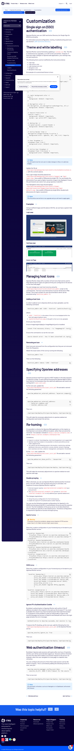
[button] (70, 747)
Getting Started (9, 29)
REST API (7, 84)
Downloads (36, 721)
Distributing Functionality (10, 48)
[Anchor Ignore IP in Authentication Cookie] (54, 604)
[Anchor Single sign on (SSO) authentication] (50, 31)
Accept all (53, 86)
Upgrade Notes (9, 41)
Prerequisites (8, 34)
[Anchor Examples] (36, 204)
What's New (6, 94)
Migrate (7, 39)
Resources (62, 727)
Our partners (23, 727)
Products (22, 721)
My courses (62, 723)
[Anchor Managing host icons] (58, 276)
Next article (66, 696)
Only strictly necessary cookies (39, 86)
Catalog (61, 725)
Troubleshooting (11, 63)
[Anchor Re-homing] (45, 424)
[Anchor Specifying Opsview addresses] (29, 373)
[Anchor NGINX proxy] (36, 565)
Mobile (7, 82)
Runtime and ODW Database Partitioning (12, 57)
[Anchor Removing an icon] (42, 342)
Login (70, 3)
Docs (6, 10)
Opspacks (7, 78)
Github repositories (38, 723)
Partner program (24, 725)
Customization (37, 10)
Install (7, 36)
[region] (37, 83)
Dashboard (62, 721)
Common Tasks (11, 60)
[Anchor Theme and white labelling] (65, 47)
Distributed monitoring (13, 45)
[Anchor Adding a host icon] (42, 299)
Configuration (9, 73)
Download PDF (30, 12)
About (21, 730)
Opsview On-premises (15, 10)
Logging (9, 67)
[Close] (57, 76)
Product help (15, 3)
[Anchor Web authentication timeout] (68, 647)
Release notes (23, 3)
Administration (9, 43)
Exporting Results (11, 70)
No (56, 709)
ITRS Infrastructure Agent (10, 92)
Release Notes (7, 96)
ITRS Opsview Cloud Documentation (13, 12)
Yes (50, 709)
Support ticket (50, 730)
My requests (49, 727)
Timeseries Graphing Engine (12, 53)
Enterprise (8, 32)
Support (61, 3)
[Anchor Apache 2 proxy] (38, 515)
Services (22, 723)
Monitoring (8, 75)
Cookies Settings (23, 86)
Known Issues (7, 98)
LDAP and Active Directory (42, 41)
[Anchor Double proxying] (41, 478)
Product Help (49, 721)
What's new (31, 3)
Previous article (33, 696)
